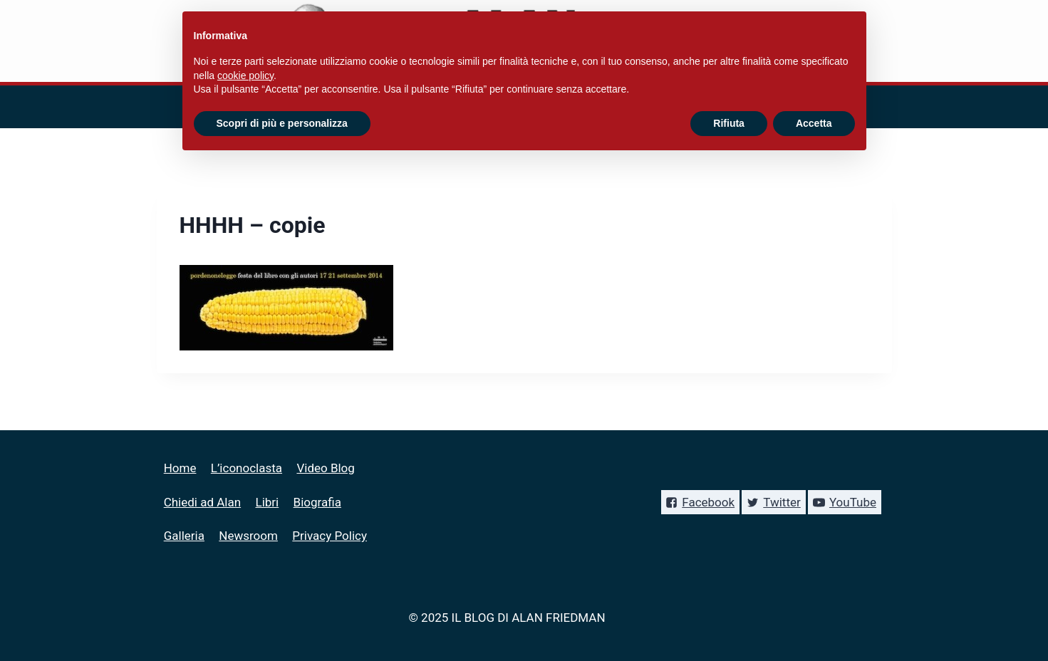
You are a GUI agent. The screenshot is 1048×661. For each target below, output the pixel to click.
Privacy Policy (329, 536)
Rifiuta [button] (729, 123)
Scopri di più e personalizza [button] (282, 123)
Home (180, 468)
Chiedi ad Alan (202, 502)
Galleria (184, 536)
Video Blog (325, 468)
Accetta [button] (814, 123)
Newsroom (248, 536)
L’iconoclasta (246, 468)
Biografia (317, 502)
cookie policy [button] (245, 75)
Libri (267, 502)
